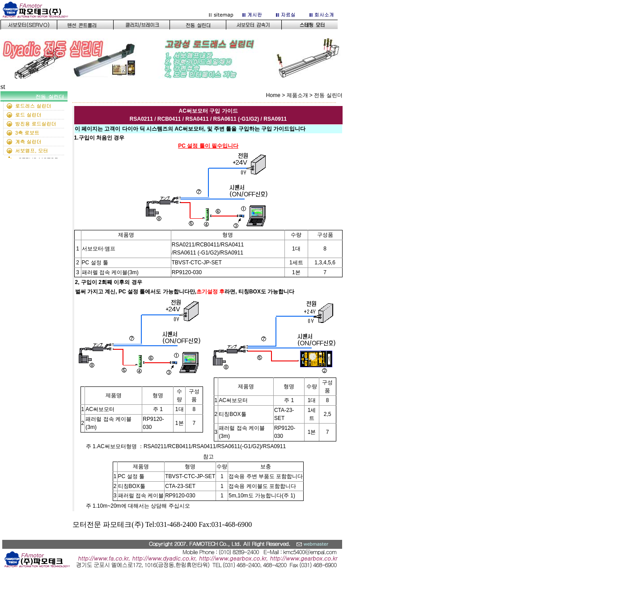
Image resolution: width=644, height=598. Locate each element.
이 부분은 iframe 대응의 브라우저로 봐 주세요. (174, 41)
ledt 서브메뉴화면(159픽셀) (36, 124)
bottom (174, 564)
